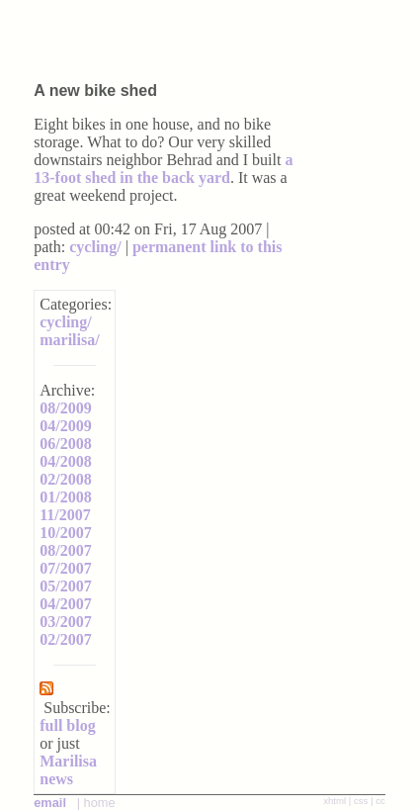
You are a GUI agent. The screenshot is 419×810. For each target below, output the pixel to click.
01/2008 (65, 497)
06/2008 (65, 443)
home (100, 802)
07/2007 (65, 568)
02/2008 (65, 479)
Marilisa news (68, 770)
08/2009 (65, 408)
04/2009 (65, 425)
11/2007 (65, 514)
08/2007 (65, 550)
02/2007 (65, 639)
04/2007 (65, 603)
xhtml (334, 800)
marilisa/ (69, 339)
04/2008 (65, 461)
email (50, 802)
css (361, 800)
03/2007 (65, 621)
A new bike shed (95, 90)
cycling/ (95, 246)
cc (380, 800)
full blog (67, 725)
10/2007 (65, 532)
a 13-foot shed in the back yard (163, 168)
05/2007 (65, 586)
